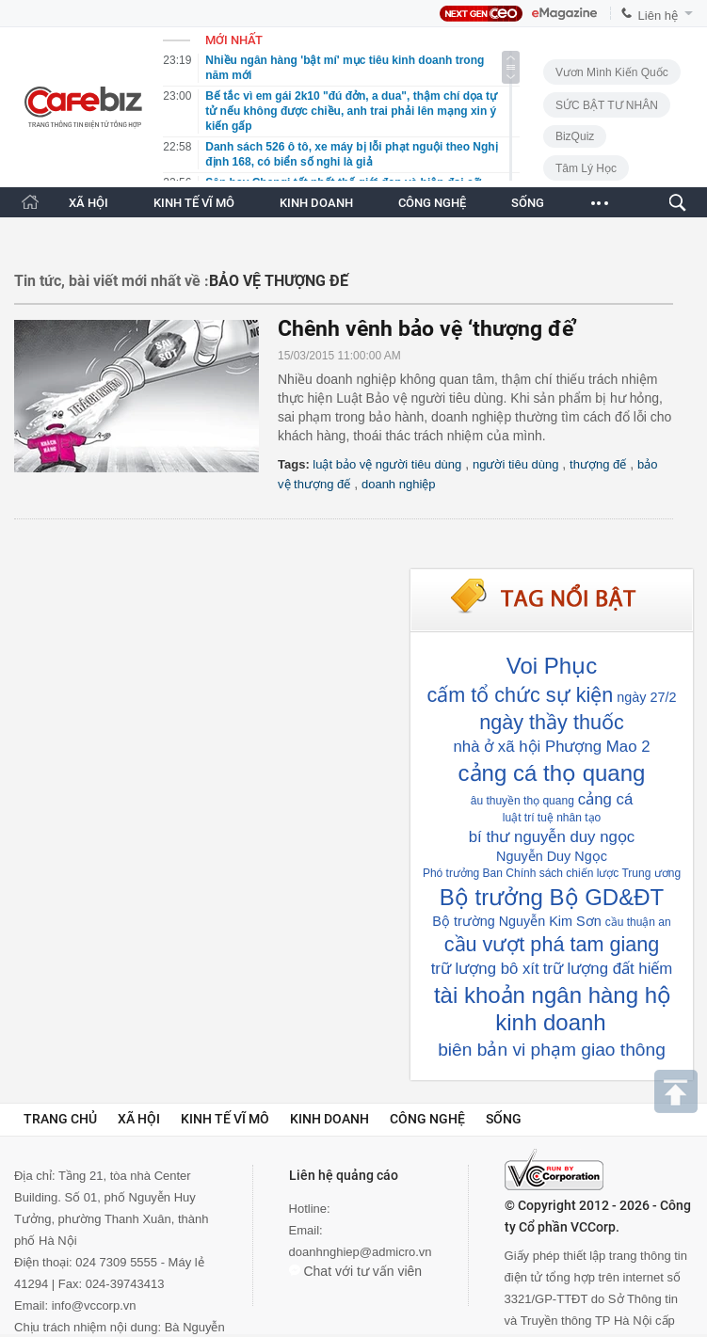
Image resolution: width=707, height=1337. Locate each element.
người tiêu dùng (515, 464)
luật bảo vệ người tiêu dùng (387, 464)
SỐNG (527, 203)
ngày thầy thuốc (551, 722)
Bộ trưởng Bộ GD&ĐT (552, 897)
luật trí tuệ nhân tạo (552, 817)
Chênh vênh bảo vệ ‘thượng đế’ (427, 329)
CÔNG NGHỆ (432, 203)
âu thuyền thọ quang (522, 800)
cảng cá (605, 799)
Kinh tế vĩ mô (225, 1118)
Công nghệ (427, 1118)
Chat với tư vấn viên (356, 1271)
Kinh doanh (329, 1118)
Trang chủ (60, 1118)
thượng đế (598, 464)
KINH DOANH (316, 203)
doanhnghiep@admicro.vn (360, 1252)
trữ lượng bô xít (485, 969)
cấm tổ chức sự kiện (519, 695)
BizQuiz (574, 136)
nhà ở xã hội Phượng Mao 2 (552, 747)
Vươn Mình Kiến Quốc (611, 72)
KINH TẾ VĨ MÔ (193, 203)
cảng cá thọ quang (552, 773)
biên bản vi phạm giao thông (552, 1049)
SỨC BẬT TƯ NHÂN (606, 105)
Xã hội (139, 1118)
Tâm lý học (586, 168)
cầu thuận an (638, 922)
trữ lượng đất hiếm (608, 969)
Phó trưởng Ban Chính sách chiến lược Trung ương (552, 873)
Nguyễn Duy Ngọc (551, 856)
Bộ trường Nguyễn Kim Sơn (516, 921)
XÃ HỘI (88, 203)
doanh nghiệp (399, 484)
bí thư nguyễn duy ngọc (552, 837)
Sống (504, 1118)
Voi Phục (551, 665)
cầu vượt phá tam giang (551, 944)
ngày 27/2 (646, 697)
